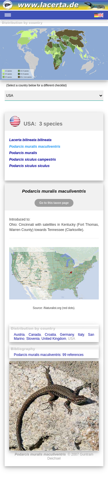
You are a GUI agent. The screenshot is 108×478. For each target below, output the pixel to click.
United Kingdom (53, 339)
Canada (35, 335)
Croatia (50, 335)
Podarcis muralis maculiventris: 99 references (49, 355)
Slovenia (32, 339)
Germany (67, 335)
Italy (81, 335)
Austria (19, 335)
